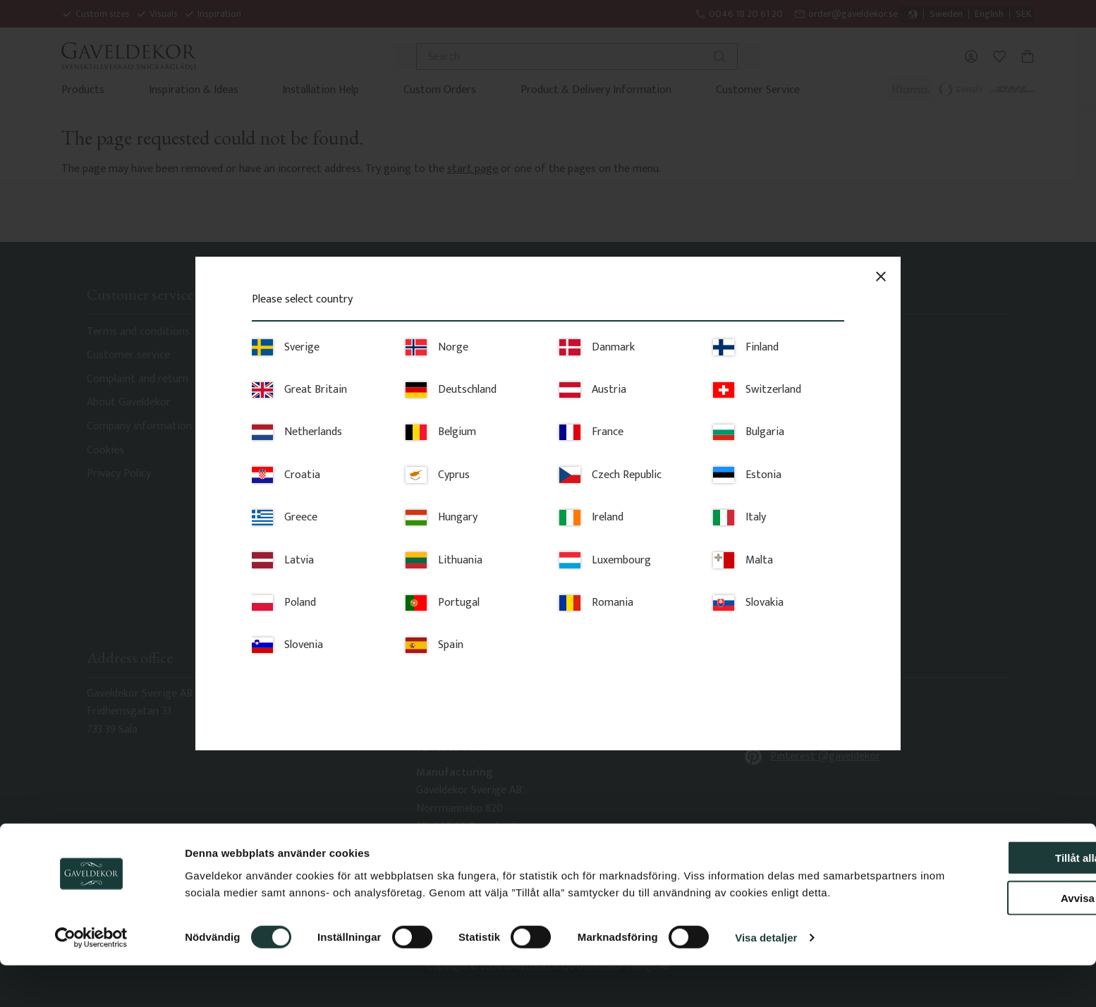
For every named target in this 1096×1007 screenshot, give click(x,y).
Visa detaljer (766, 979)
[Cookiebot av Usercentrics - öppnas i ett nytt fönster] (91, 979)
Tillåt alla (978, 883)
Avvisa (978, 923)
